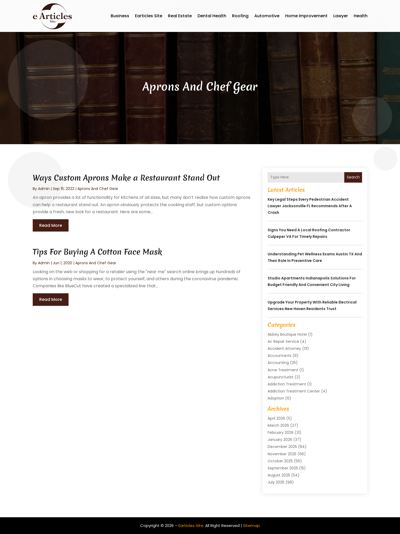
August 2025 (279, 475)
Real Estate (180, 16)
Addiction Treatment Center (294, 391)
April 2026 (276, 418)
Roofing (240, 16)
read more (50, 225)
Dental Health (212, 16)
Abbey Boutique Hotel (287, 334)
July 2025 (276, 482)
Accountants (279, 355)
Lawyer (340, 16)
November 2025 (282, 454)
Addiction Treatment (287, 384)
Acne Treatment (283, 370)
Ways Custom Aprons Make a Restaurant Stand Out (126, 177)
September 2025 (283, 468)
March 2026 (278, 425)
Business (120, 16)
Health (361, 16)
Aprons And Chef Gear (97, 188)
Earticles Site (148, 16)
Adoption (276, 398)
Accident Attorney (284, 348)
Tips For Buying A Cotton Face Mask (97, 251)
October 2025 (280, 461)
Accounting (278, 362)
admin (44, 188)
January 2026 (280, 439)
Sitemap (251, 525)
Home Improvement (306, 16)
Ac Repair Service (283, 341)
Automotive (266, 16)
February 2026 (281, 432)
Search (353, 177)
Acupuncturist (281, 377)
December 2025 (282, 446)
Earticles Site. (191, 525)
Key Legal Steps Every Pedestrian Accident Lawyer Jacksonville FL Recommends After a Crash (310, 206)
